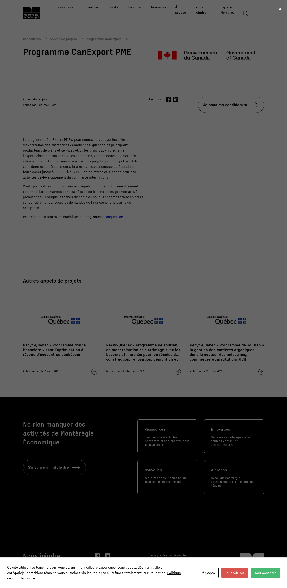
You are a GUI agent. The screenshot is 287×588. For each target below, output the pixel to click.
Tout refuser (234, 573)
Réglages (208, 573)
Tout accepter (265, 573)
